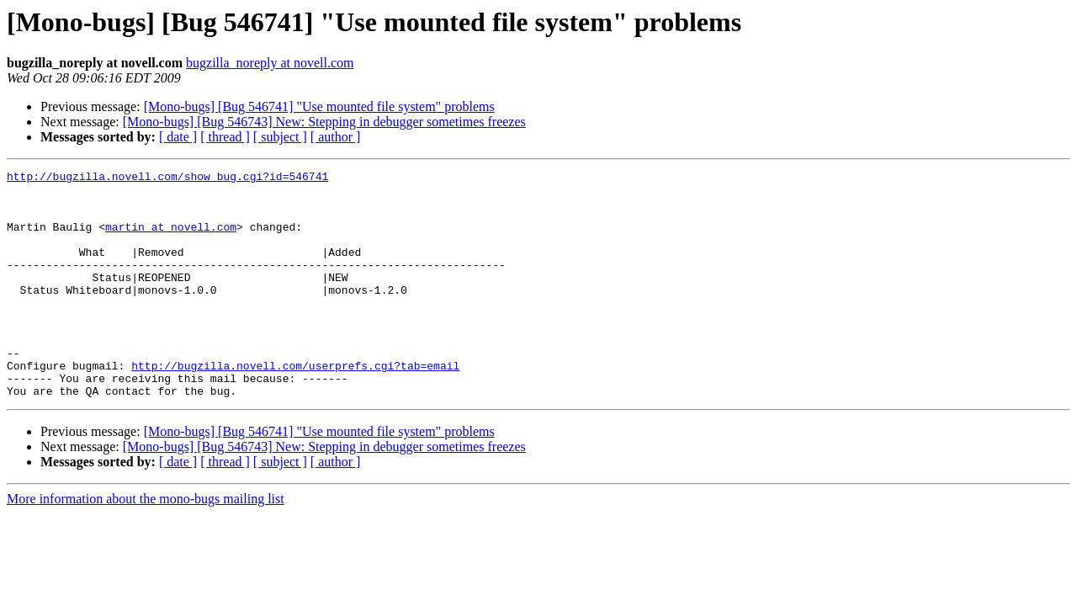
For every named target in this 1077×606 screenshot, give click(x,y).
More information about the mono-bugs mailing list (145, 544)
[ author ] (335, 137)
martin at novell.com (170, 239)
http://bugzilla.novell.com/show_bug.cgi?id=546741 (167, 178)
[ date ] (178, 137)
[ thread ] (225, 137)
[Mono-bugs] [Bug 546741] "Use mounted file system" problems (319, 106)
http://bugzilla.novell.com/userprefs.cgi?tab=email (295, 405)
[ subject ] (280, 137)
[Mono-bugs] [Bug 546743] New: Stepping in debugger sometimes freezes (324, 121)
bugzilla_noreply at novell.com (270, 63)
